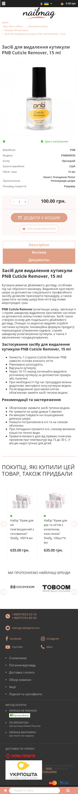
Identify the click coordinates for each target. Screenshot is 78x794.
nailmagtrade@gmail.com (26, 628)
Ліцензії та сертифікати (25, 694)
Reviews (39, 252)
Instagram (53, 638)
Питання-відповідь (22, 665)
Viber (49, 647)
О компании (17, 658)
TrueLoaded (49, 771)
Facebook (15, 638)
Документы (39, 259)
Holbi (49, 768)
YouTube (17, 647)
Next (74, 524)
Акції (12, 687)
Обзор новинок (20, 680)
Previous (3, 524)
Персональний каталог (41, 228)
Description (39, 244)
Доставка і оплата (22, 672)
